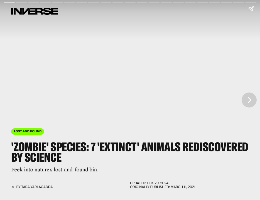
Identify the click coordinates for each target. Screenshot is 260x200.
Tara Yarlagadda (37, 187)
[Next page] (249, 100)
